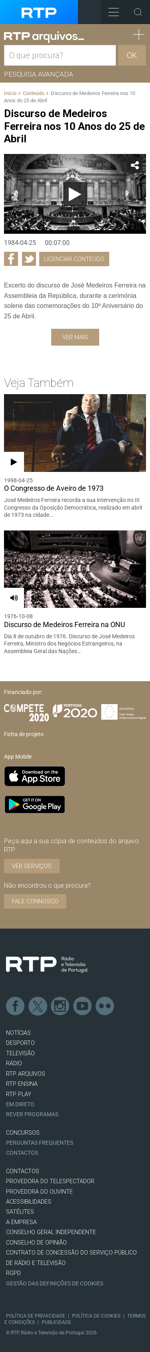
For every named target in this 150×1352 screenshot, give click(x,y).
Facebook (15, 1006)
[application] (75, 194)
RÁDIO (14, 1063)
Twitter (38, 1006)
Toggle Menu (110, 9)
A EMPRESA (21, 1222)
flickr (105, 1006)
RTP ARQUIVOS (25, 1074)
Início (10, 93)
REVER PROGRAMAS (32, 1114)
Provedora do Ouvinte (39, 1191)
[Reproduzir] (75, 194)
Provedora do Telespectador (50, 1181)
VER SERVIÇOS (32, 866)
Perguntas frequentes (39, 1142)
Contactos (22, 1153)
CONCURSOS (23, 1132)
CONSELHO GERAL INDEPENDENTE (51, 1232)
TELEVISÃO (20, 1053)
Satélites (20, 1211)
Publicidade (56, 1322)
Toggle (138, 12)
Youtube (82, 1006)
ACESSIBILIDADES (28, 1201)
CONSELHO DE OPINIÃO (36, 1242)
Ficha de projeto (24, 734)
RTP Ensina (22, 1084)
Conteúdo (33, 93)
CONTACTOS (22, 1171)
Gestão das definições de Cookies (54, 1283)
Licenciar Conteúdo (74, 259)
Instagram (60, 1006)
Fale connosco (35, 901)
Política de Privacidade (35, 1316)
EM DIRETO (20, 1104)
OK (132, 55)
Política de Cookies (96, 1316)
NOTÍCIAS (18, 1033)
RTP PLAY (18, 1094)
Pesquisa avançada (38, 74)
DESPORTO (20, 1043)
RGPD (13, 1273)
